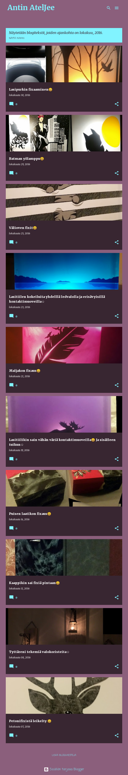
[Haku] (108, 8)
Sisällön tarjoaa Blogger (64, 769)
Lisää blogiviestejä (64, 755)
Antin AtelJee (31, 7)
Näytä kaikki (16, 38)
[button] (116, 104)
